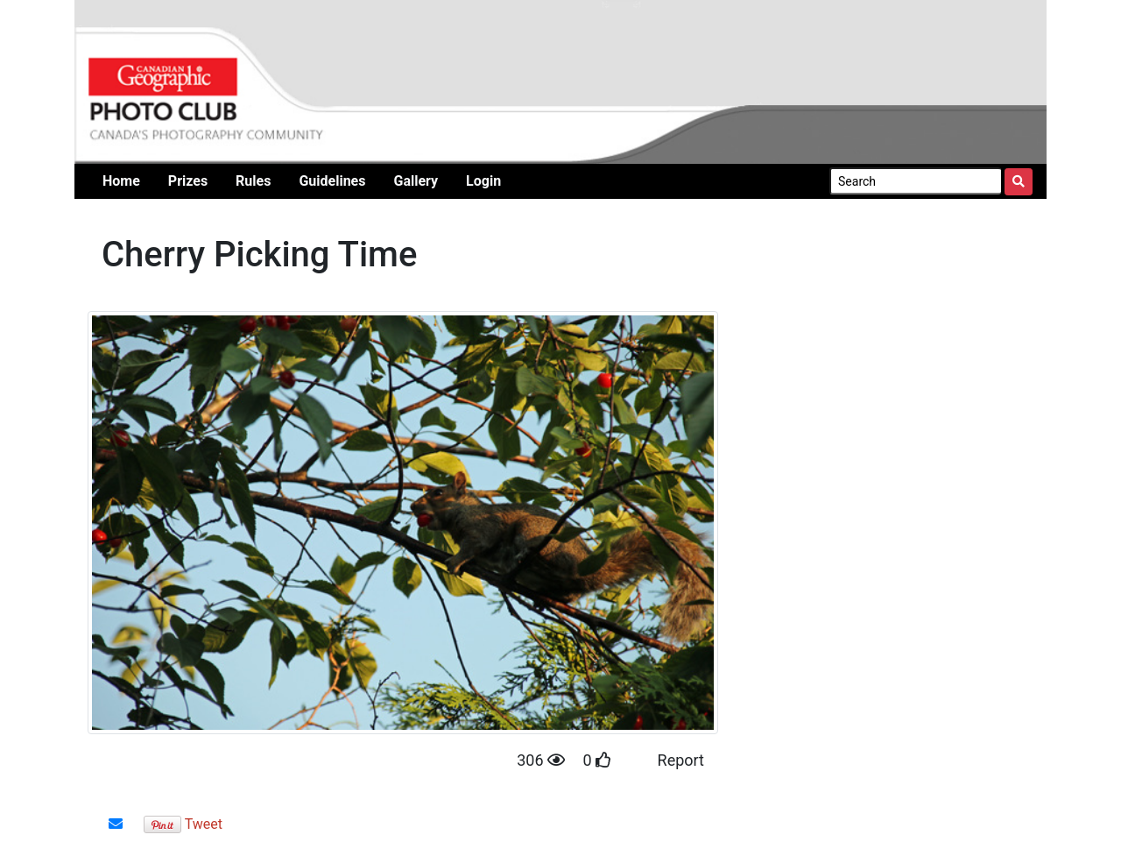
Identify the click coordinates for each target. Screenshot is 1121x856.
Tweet (203, 824)
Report (681, 760)
